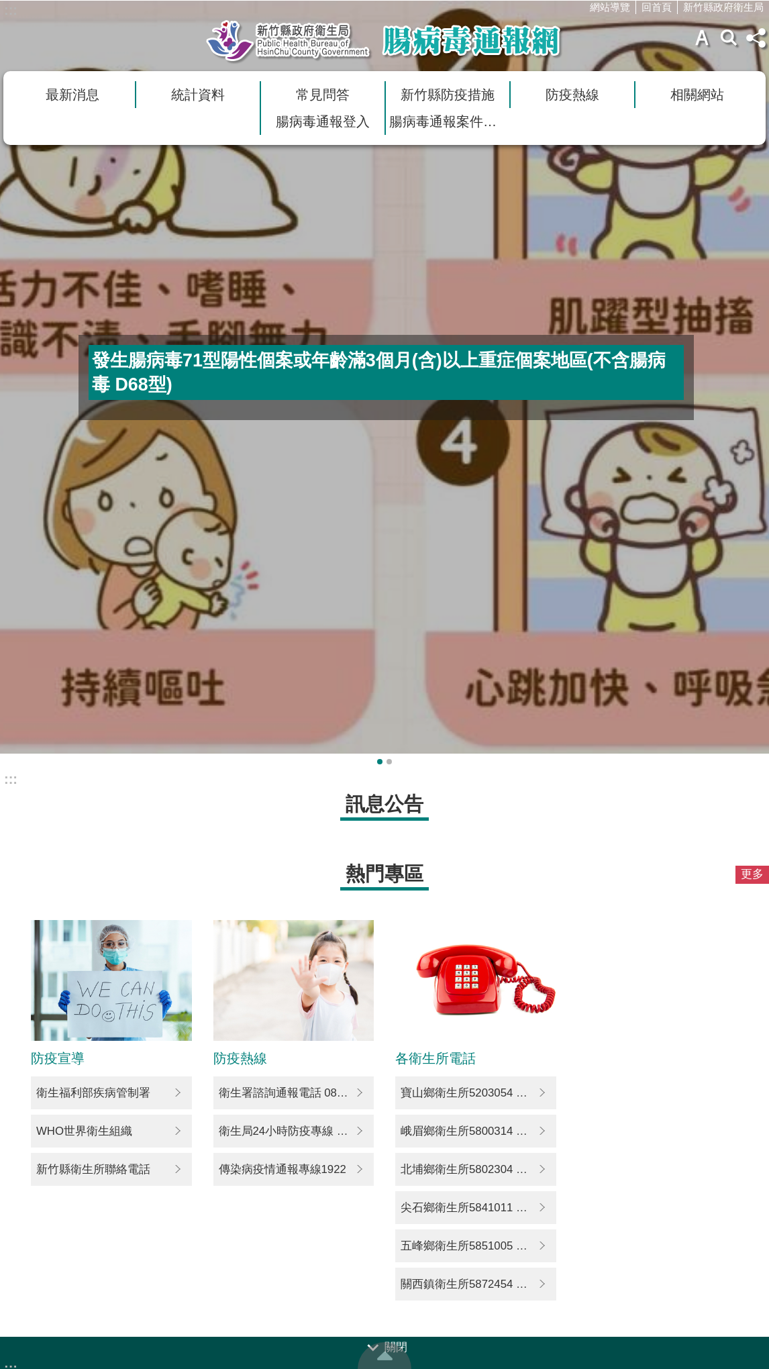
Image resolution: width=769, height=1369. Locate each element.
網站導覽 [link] (610, 7)
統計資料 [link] (198, 94)
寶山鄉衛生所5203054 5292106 (478, 1092)
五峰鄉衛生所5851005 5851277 (478, 1245)
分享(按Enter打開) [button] (755, 37)
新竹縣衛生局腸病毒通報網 (384, 41)
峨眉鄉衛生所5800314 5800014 (478, 1131)
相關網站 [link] (697, 94)
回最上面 (384, 1355)
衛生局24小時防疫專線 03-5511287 (296, 1131)
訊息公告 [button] (384, 804)
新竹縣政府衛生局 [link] (723, 7)
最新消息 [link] (72, 94)
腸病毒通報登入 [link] (323, 121)
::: (10, 10)
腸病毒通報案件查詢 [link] (449, 121)
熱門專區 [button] (384, 873)
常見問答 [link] (323, 94)
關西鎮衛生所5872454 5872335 (478, 1284)
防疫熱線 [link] (572, 94)
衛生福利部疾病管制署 (93, 1092)
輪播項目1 (379, 761)
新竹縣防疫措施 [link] (448, 94)
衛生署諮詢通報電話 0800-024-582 (296, 1092)
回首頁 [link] (657, 7)
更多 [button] (752, 874)
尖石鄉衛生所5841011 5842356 (478, 1207)
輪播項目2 (389, 761)
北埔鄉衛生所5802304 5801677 (478, 1169)
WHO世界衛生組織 (84, 1131)
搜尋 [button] (728, 37)
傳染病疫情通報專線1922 (282, 1169)
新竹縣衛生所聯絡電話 (93, 1169)
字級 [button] (701, 37)
